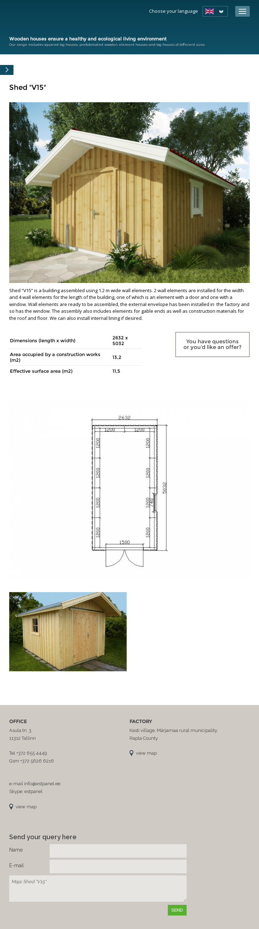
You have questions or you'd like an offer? (212, 344)
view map (26, 806)
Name (16, 850)
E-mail (16, 865)
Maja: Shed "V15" (98, 888)
